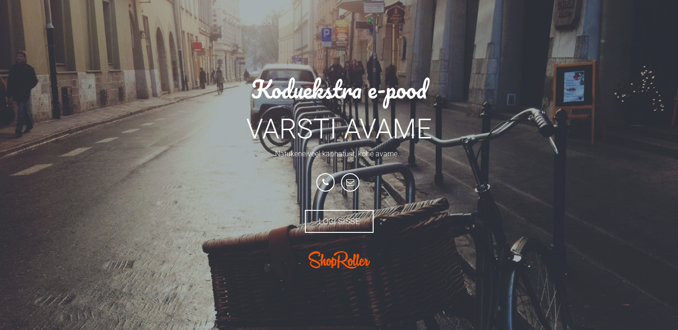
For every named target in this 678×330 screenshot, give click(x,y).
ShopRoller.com (339, 260)
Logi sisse (339, 221)
